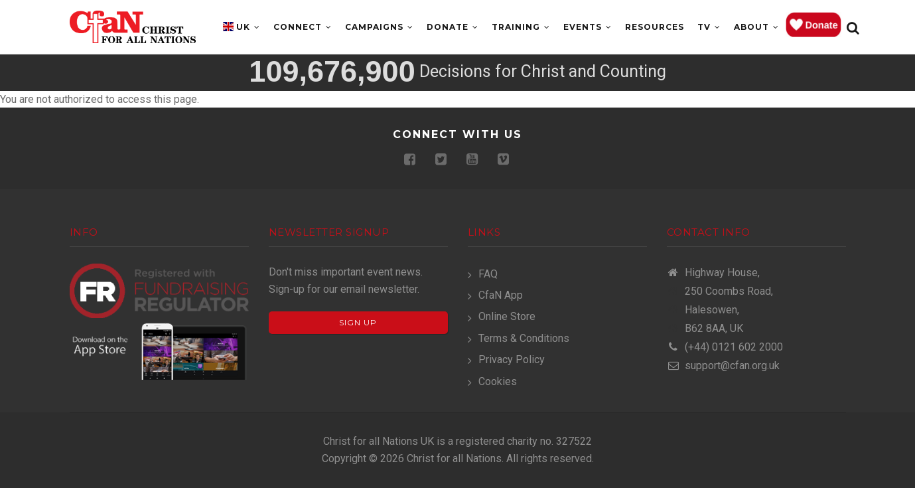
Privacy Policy (511, 359)
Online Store (506, 316)
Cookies (497, 381)
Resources (654, 27)
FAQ (488, 274)
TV (709, 27)
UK (248, 27)
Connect (302, 27)
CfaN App (500, 295)
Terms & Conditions (523, 338)
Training (521, 27)
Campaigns (379, 27)
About (756, 27)
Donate (452, 27)
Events (587, 27)
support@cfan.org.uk (723, 365)
